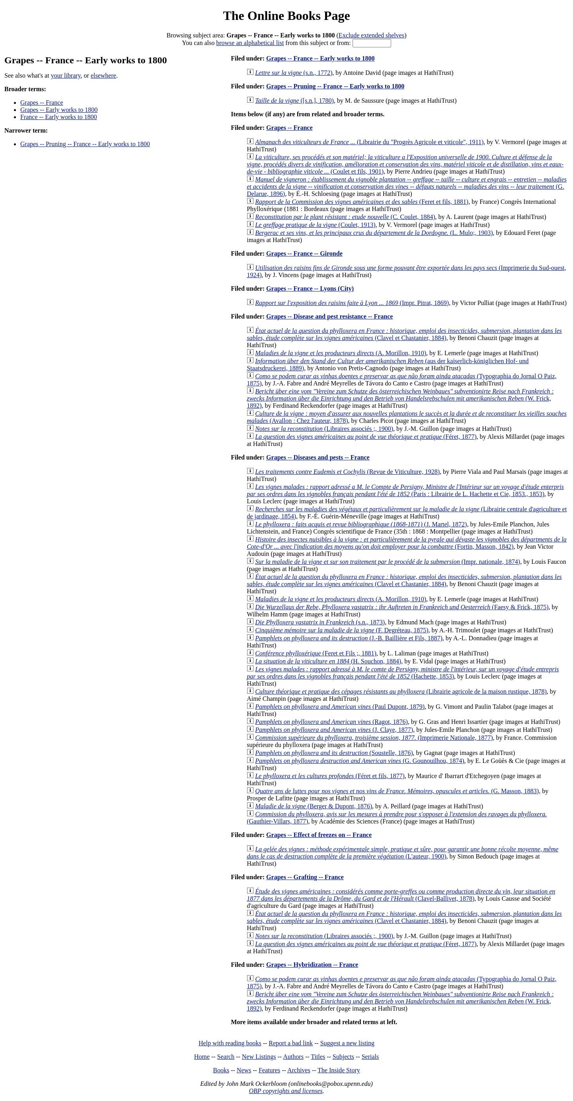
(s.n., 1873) (320, 622)
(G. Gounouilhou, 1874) (359, 760)
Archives (298, 1070)
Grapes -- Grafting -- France (305, 877)
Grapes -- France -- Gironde (304, 253)
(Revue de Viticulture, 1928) (347, 471)
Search (226, 1056)
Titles (318, 1056)
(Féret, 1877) (365, 436)
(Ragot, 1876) (331, 721)
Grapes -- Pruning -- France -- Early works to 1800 (85, 144)
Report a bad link (291, 1043)
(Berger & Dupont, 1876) (313, 806)
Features (269, 1070)
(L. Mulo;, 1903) (374, 232)
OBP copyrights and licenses (285, 1090)
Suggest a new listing (347, 1043)
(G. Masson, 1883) (397, 791)
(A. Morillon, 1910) (340, 353)
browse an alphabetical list (250, 42)
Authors (293, 1056)
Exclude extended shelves (371, 35)
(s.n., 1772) (293, 72)
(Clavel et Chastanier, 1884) (404, 334)
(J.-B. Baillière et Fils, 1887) (348, 638)
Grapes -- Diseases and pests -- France (318, 457)
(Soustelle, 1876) (334, 752)
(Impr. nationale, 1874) (387, 561)
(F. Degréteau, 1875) (341, 630)
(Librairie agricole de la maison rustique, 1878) (401, 691)
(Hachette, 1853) (403, 673)
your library (66, 75)
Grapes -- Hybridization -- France (312, 964)
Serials (370, 1056)
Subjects (343, 1056)
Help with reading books (230, 1043)
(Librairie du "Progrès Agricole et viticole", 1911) (369, 142)
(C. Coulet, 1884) (345, 216)
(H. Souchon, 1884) (328, 661)
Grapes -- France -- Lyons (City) (310, 288)
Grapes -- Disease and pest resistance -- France (329, 316)
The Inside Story (339, 1070)
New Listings (259, 1056)
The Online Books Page (286, 15)
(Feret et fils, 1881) (361, 201)
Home (202, 1056)
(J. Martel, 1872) (361, 524)
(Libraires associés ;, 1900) (324, 428)
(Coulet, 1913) (315, 224)
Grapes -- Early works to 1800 (58, 109)
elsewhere (103, 75)
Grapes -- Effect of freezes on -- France (319, 834)
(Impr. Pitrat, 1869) (352, 302)
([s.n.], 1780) (294, 100)
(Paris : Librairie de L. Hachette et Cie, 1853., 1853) (405, 490)
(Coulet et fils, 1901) (405, 164)
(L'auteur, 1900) (402, 853)
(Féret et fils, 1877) (330, 775)
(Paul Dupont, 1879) (340, 706)
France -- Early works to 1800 (58, 116)
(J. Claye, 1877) (334, 729)
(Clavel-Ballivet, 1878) (401, 895)
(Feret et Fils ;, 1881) (315, 653)
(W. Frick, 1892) (400, 398)
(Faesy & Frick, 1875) (401, 607)
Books (221, 1070)
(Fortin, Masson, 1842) (407, 543)
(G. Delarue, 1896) (407, 186)
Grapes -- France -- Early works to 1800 (320, 58)
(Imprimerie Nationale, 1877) (374, 737)
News (244, 1070)
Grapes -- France (41, 102)
